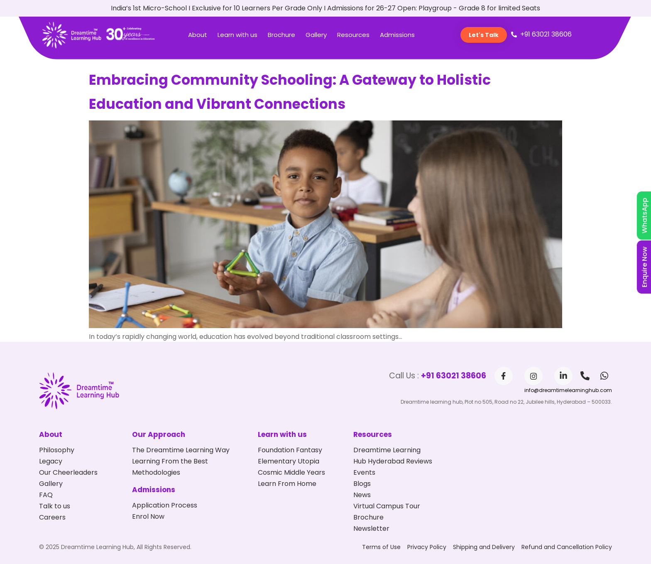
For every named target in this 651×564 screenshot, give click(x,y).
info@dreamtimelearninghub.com (568, 390)
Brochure (281, 34)
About (197, 34)
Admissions (397, 34)
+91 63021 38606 (453, 375)
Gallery (316, 34)
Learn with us (237, 34)
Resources (353, 34)
